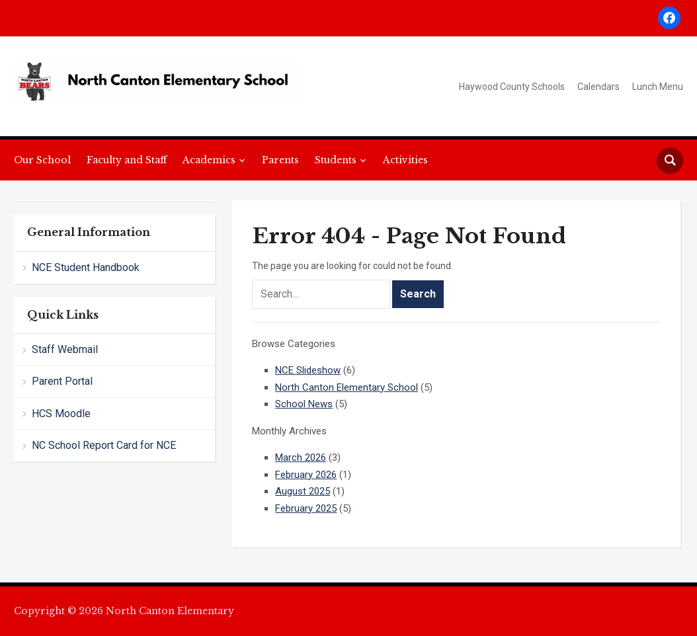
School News (304, 404)
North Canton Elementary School (346, 387)
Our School (42, 160)
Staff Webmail (65, 349)
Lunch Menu (657, 86)
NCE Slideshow (308, 370)
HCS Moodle (61, 413)
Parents (280, 160)
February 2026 (306, 475)
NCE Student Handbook (86, 267)
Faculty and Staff (127, 160)
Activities (405, 160)
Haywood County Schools (512, 86)
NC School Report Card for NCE (104, 445)
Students (335, 160)
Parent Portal (62, 381)
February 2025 (306, 508)
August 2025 (302, 491)
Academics (209, 160)
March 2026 (300, 457)
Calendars (598, 86)
